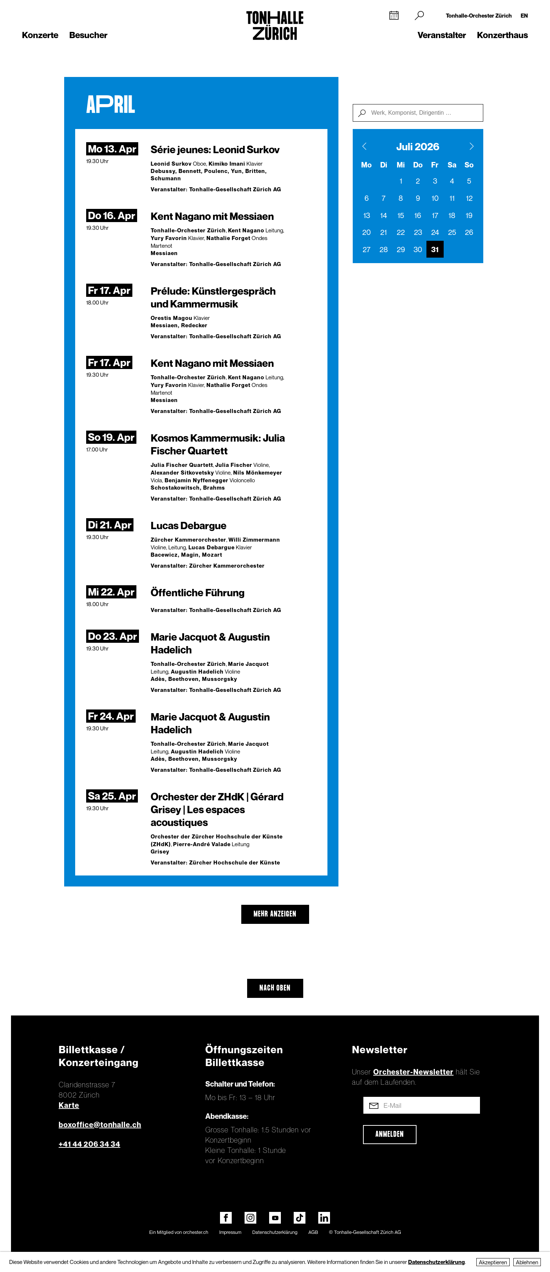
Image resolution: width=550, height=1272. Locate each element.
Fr (435, 165)
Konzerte (40, 35)
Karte (69, 1105)
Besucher (88, 35)
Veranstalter (442, 35)
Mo (366, 165)
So (469, 165)
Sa (452, 165)
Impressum (230, 1232)
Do (418, 165)
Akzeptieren (493, 1262)
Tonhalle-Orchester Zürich (479, 15)
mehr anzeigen (275, 914)
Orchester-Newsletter (413, 1072)
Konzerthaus (502, 35)
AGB (313, 1232)
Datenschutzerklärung (274, 1232)
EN (524, 15)
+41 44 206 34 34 (89, 1144)
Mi (401, 165)
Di (383, 165)
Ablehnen (527, 1262)
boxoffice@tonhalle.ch (100, 1124)
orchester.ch (195, 1232)
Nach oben (275, 988)
